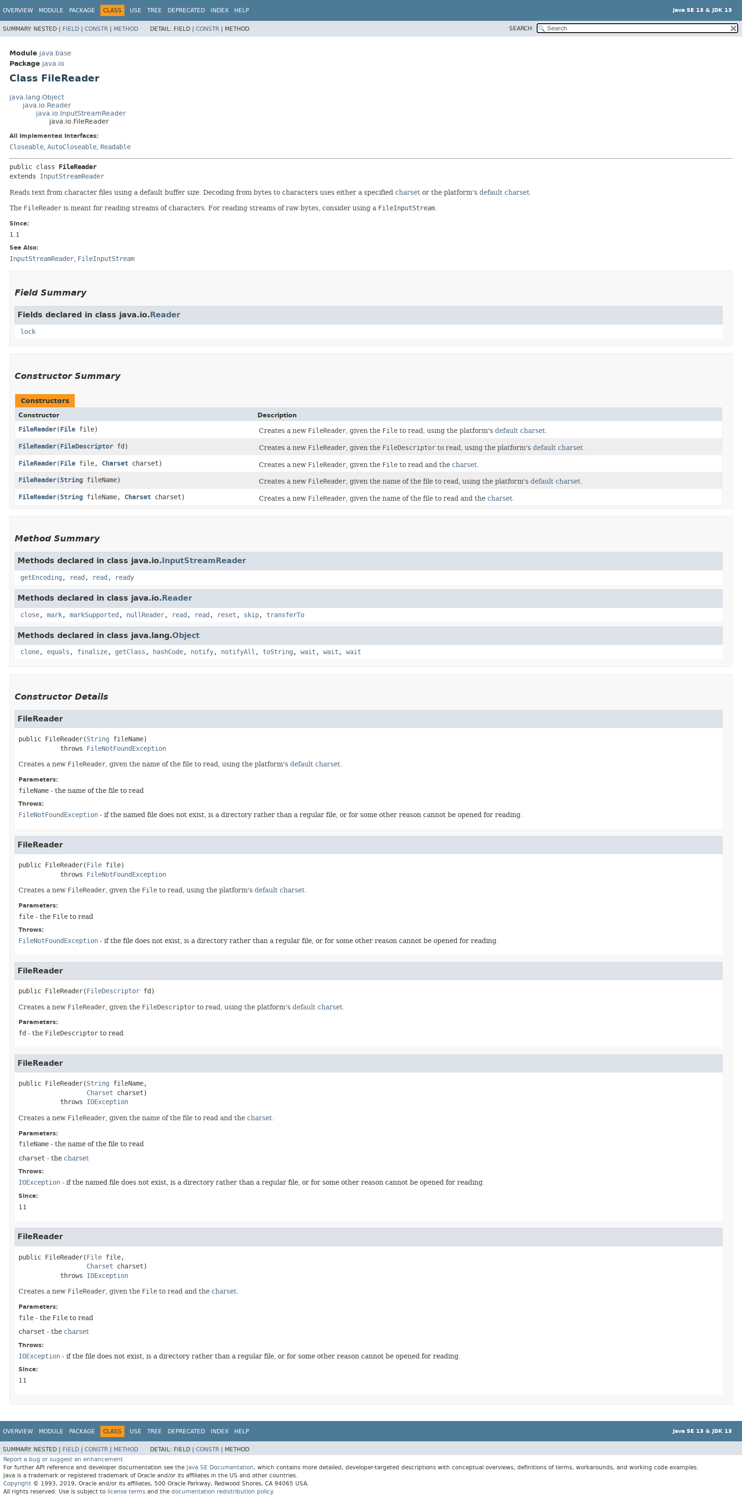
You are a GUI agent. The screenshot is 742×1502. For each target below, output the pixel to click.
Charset (115, 463)
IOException (107, 1102)
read (77, 578)
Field (70, 29)
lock (27, 332)
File (67, 429)
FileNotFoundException (126, 749)
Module (51, 10)
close (29, 615)
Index (220, 10)
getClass (130, 652)
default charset (504, 192)
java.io (53, 64)
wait (308, 652)
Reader (165, 314)
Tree (154, 10)
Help (241, 10)
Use (135, 10)
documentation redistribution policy (222, 1491)
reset (226, 615)
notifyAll (238, 652)
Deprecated (186, 10)
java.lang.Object (36, 97)
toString (278, 652)
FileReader (37, 429)
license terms (126, 1491)
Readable (115, 147)
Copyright (17, 1483)
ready (124, 578)
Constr (96, 29)
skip (251, 615)
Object (186, 635)
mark (54, 615)
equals (58, 652)
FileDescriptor (86, 446)
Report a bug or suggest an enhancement (63, 1459)
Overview (18, 10)
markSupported (94, 615)
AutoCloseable (72, 147)
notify (202, 652)
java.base (55, 53)
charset (407, 192)
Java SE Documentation (220, 1467)
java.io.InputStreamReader (81, 113)
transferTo (285, 615)
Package (82, 10)
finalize (92, 652)
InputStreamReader (72, 176)
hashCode (168, 652)
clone (29, 652)
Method (126, 29)
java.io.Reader (47, 105)
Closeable (26, 147)
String (71, 480)
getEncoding (41, 578)
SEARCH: (521, 28)
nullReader (145, 615)
